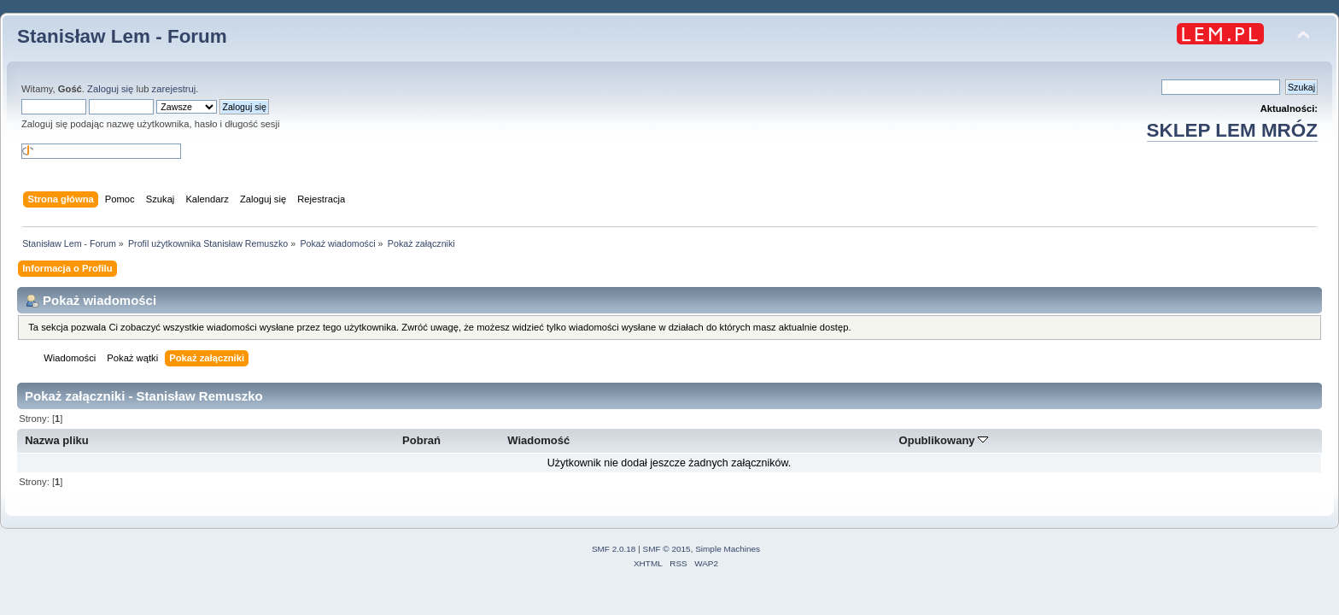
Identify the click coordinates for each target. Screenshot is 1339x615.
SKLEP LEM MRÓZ (1232, 130)
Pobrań (421, 440)
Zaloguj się (110, 89)
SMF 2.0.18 (614, 549)
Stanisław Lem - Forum (122, 36)
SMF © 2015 (667, 549)
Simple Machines (727, 549)
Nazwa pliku (57, 440)
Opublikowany (944, 440)
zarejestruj (174, 89)
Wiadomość (538, 440)
